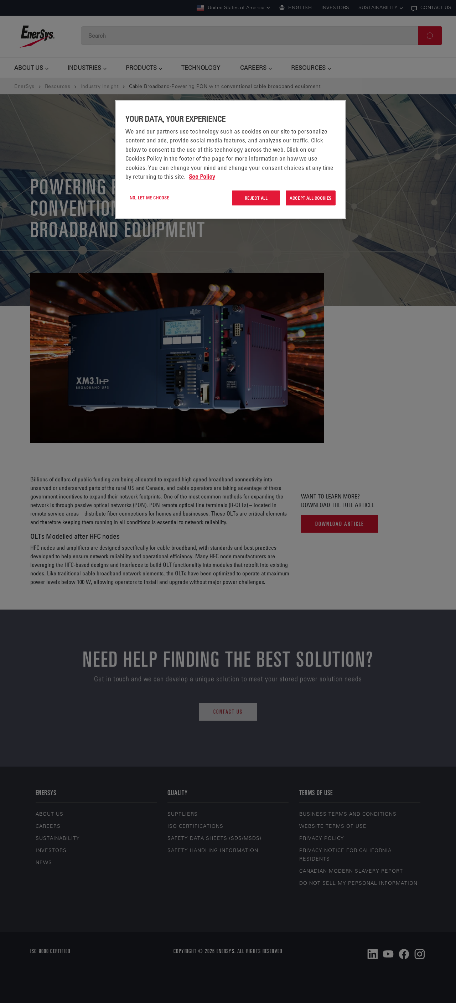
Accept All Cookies (311, 198)
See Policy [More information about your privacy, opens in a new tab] (202, 176)
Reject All (256, 198)
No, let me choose (149, 197)
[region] (230, 159)
